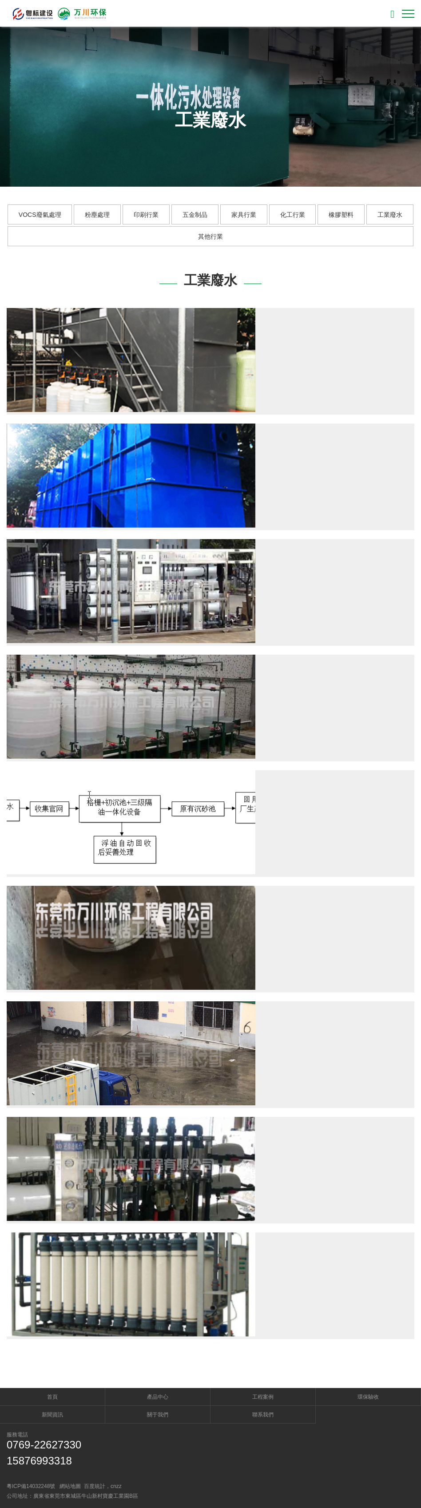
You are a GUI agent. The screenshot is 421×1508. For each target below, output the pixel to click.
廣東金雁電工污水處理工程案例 (262, 445)
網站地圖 (70, 1486)
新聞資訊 (52, 1415)
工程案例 (263, 1397)
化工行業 (292, 214)
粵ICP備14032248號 (31, 1486)
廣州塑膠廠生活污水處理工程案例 (266, 1023)
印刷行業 (146, 214)
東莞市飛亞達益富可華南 (250, 561)
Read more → (226, 392)
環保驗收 (368, 1397)
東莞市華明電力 (234, 676)
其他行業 (210, 236)
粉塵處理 (97, 214)
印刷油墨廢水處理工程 (246, 908)
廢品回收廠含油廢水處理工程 (258, 792)
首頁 (52, 1397)
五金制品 (195, 214)
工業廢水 (389, 214)
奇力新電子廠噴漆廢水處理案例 (262, 330)
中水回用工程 (230, 1254)
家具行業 (243, 214)
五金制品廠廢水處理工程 (250, 1139)
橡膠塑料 (341, 214)
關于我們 (157, 1415)
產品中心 (157, 1397)
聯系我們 (263, 1415)
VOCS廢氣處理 (40, 214)
